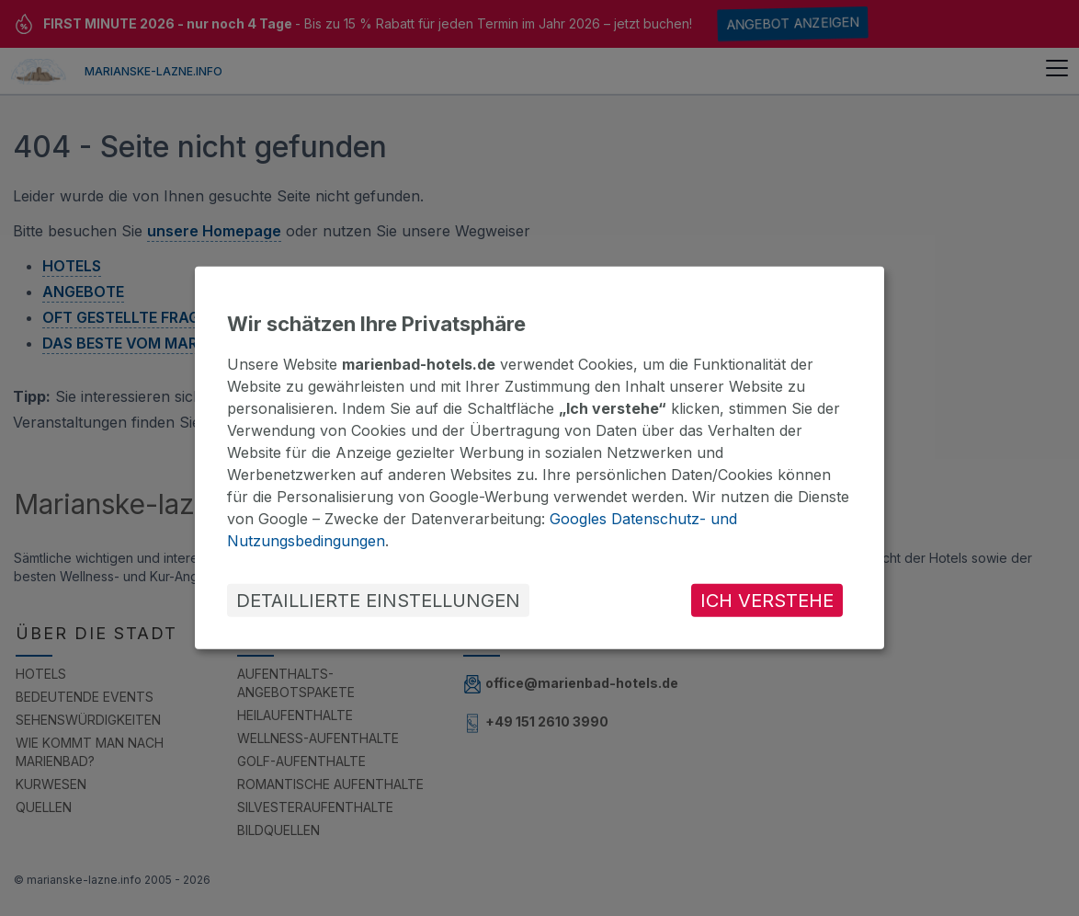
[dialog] (539, 458)
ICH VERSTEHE (767, 601)
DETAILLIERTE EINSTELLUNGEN (378, 601)
